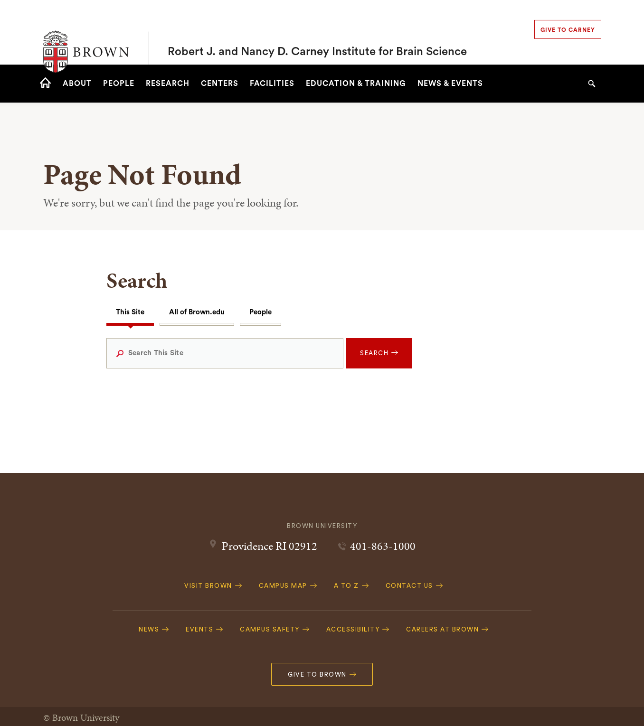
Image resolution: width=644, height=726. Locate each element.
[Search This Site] (224, 353)
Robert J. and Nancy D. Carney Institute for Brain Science (317, 32)
